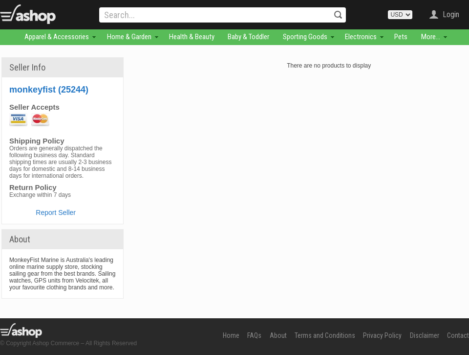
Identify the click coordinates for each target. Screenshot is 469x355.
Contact (458, 335)
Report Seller (56, 212)
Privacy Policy (382, 335)
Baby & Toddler (248, 36)
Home (231, 335)
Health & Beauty (191, 36)
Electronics (361, 36)
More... (430, 36)
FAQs (254, 335)
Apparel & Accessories (56, 36)
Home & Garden (129, 36)
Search (338, 15)
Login (451, 14)
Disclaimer (424, 335)
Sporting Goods (305, 36)
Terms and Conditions (325, 335)
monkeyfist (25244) (48, 90)
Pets (400, 36)
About (278, 335)
